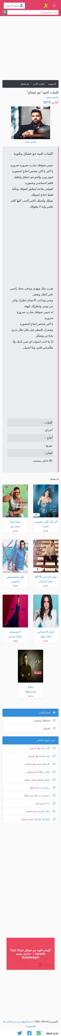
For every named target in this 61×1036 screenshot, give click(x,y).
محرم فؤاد (35, 787)
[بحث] (4, 12)
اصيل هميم (32, 772)
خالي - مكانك (46, 772)
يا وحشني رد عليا (44, 795)
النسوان (49, 728)
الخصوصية (30, 1026)
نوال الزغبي (35, 748)
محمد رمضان (30, 779)
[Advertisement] (30, 49)
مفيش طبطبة (46, 779)
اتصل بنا (8, 1021)
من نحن (17, 1021)
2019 (51, 102)
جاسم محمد (52, 97)
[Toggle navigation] (54, 6)
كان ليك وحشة (45, 764)
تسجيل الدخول (14, 5)
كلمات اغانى (39, 84)
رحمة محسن (32, 811)
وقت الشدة (47, 756)
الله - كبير (48, 748)
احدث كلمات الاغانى (45, 740)
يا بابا (50, 803)
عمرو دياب (40, 803)
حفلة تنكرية (46, 811)
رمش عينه (47, 787)
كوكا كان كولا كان (44, 819)
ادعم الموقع (27, 1021)
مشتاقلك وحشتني (44, 720)
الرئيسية (52, 84)
